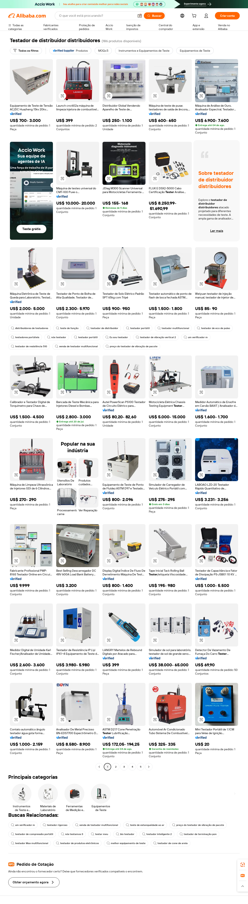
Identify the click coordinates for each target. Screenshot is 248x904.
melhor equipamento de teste (126, 843)
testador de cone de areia (170, 843)
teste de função (67, 328)
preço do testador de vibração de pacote (131, 346)
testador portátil (138, 328)
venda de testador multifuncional (76, 346)
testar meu (99, 834)
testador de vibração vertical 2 (156, 337)
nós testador (56, 337)
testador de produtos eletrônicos (77, 843)
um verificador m (196, 337)
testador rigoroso (55, 825)
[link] (242, 864)
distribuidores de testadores (29, 328)
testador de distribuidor (102, 328)
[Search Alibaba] (96, 15)
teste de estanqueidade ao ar (145, 825)
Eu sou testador (116, 337)
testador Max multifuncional (29, 843)
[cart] (195, 16)
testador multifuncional (173, 328)
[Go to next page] (149, 766)
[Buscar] (154, 15)
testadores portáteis (25, 337)
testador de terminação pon (198, 834)
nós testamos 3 (72, 834)
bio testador (125, 834)
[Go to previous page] (99, 766)
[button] (139, 15)
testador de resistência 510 (29, 346)
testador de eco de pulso (213, 328)
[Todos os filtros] (26, 50)
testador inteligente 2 (157, 834)
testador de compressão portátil (32, 834)
